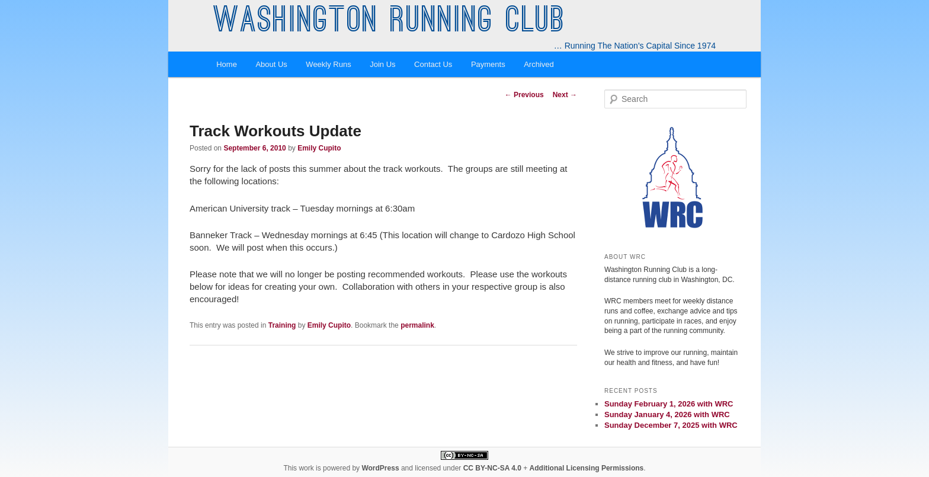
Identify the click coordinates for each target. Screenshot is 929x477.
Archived (539, 64)
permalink (417, 325)
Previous (524, 95)
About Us (271, 64)
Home (226, 64)
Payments (488, 64)
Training (282, 325)
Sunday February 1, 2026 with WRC (668, 403)
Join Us (382, 64)
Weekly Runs (328, 64)
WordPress (380, 468)
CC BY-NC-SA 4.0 (492, 468)
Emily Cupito (319, 148)
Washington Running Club (389, 22)
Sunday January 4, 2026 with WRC (667, 414)
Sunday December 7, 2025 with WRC (671, 425)
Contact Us (433, 64)
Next (565, 95)
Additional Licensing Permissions (587, 468)
